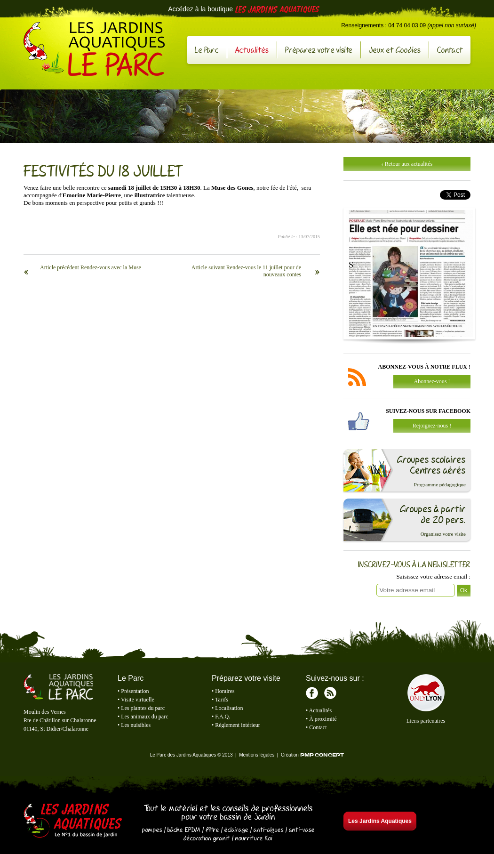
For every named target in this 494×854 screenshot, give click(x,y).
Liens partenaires (425, 720)
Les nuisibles (136, 725)
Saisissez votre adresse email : (433, 576)
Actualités (252, 49)
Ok (463, 590)
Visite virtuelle (137, 699)
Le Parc (207, 49)
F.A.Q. (222, 716)
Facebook (312, 693)
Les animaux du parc (144, 716)
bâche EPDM (183, 829)
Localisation (229, 708)
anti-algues (269, 829)
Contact (450, 49)
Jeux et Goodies (395, 49)
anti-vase (302, 829)
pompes (152, 829)
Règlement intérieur (237, 725)
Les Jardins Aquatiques (73, 821)
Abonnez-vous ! (432, 381)
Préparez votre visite (318, 49)
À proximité (322, 719)
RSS (330, 693)
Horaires (224, 691)
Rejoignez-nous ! (432, 425)
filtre (212, 829)
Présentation (135, 691)
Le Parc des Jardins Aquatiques (94, 49)
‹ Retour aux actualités (407, 164)
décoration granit (206, 838)
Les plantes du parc (143, 708)
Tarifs (221, 699)
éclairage (236, 829)
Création (312, 754)
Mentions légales (256, 754)
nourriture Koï (254, 838)
